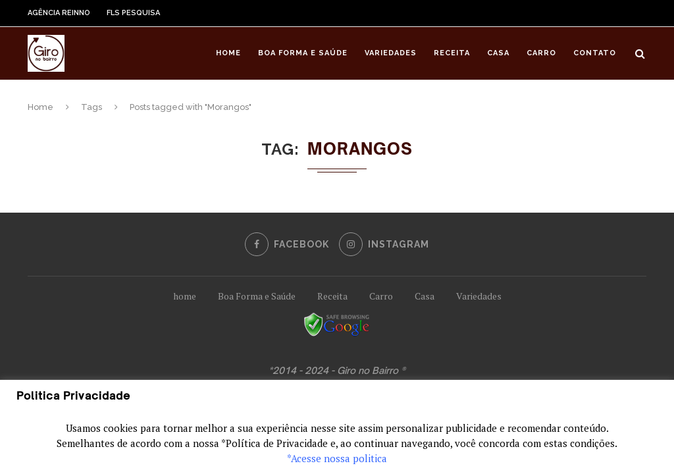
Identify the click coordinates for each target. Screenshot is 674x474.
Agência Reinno (59, 13)
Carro (541, 53)
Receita (452, 53)
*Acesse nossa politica (337, 458)
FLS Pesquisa (133, 13)
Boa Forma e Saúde (303, 53)
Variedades (391, 53)
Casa (498, 53)
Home (228, 53)
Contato (594, 53)
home (184, 296)
